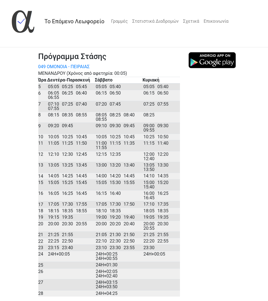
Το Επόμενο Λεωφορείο (74, 21)
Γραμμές (119, 21)
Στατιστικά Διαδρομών (155, 21)
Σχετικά (191, 21)
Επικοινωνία (216, 21)
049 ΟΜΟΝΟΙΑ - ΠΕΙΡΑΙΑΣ (64, 66)
